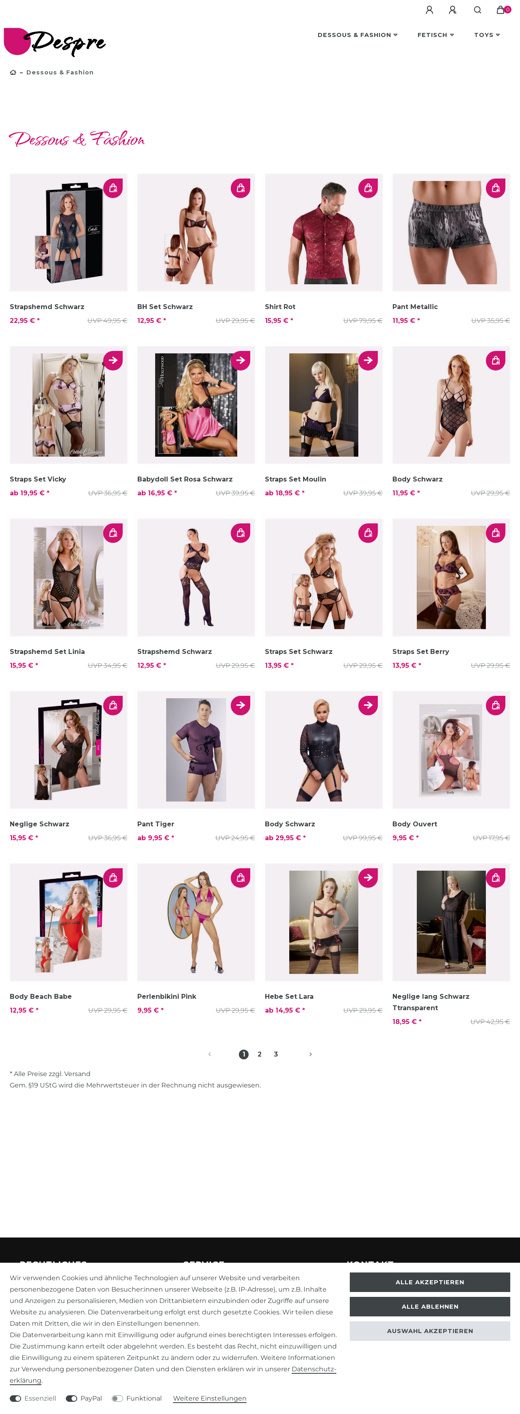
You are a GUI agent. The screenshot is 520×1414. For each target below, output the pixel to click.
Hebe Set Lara (289, 996)
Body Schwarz (417, 479)
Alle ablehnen (430, 1306)
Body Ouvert (414, 824)
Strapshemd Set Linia (47, 652)
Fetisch (432, 35)
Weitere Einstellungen (210, 1398)
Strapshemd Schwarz (47, 307)
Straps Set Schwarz (299, 652)
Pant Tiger (155, 824)
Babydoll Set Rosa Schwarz (185, 479)
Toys (484, 35)
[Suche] (481, 10)
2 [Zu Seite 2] (260, 1054)
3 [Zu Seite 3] (276, 1054)
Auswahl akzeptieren (430, 1331)
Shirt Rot (280, 307)
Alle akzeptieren (430, 1282)
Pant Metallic (415, 307)
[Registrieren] (460, 10)
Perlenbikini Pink (166, 996)
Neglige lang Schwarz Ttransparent (431, 1002)
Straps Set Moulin (295, 479)
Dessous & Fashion (354, 35)
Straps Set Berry (420, 652)
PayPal (91, 1398)
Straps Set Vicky (38, 479)
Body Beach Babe (41, 996)
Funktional (144, 1398)
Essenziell (40, 1398)
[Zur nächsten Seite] (301, 1054)
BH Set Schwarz (165, 307)
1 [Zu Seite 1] (244, 1054)
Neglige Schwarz (39, 824)
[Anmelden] (437, 10)
